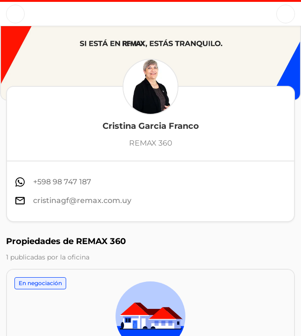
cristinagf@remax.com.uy (82, 200)
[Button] (15, 14)
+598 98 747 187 (62, 181)
